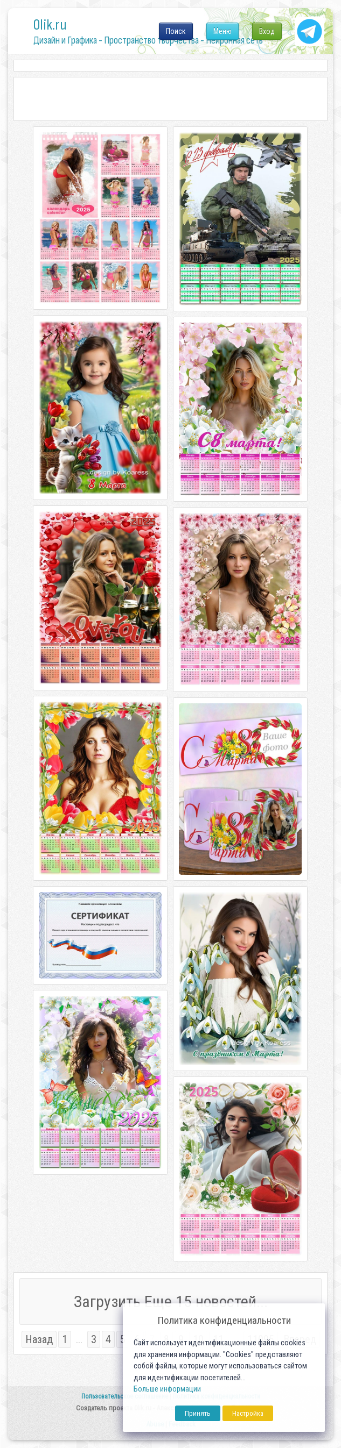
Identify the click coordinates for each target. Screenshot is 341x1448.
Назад (39, 1339)
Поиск (176, 31)
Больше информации (167, 1389)
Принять (198, 1413)
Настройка (247, 1413)
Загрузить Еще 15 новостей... (171, 1301)
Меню (222, 31)
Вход (267, 31)
